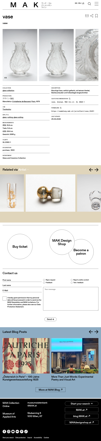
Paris (33, 101)
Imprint (30, 437)
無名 (12, 98)
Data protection (21, 437)
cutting (10, 117)
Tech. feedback (78, 282)
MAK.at (81, 410)
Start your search (82, 403)
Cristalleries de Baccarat (21, 101)
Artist (22, 169)
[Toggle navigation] (96, 4)
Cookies (47, 437)
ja (83, 3)
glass (5, 117)
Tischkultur (7, 109)
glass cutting (18, 117)
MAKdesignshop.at (81, 422)
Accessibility (39, 437)
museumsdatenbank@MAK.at (38, 404)
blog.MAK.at (81, 416)
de (76, 3)
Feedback (49, 282)
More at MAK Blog (50, 390)
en (79, 3)
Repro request (50, 280)
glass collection (8, 90)
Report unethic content (81, 280)
